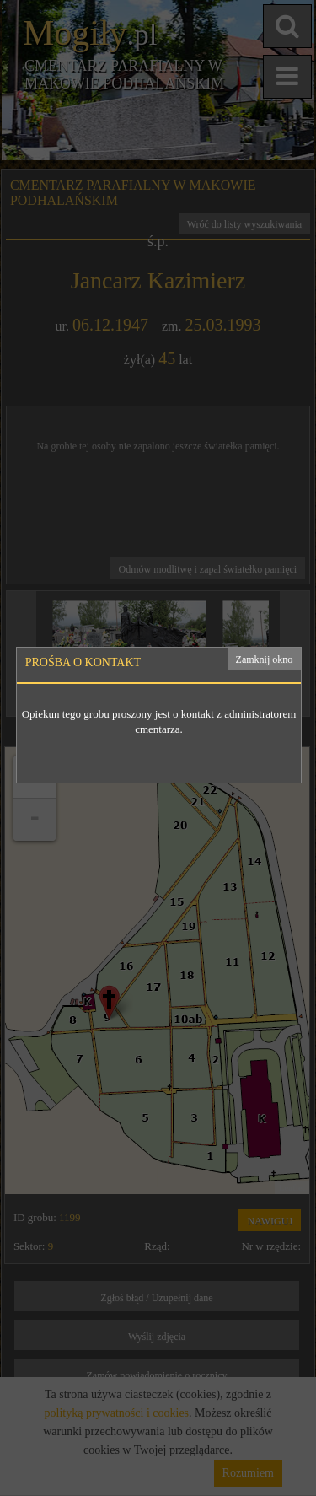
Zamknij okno (264, 659)
